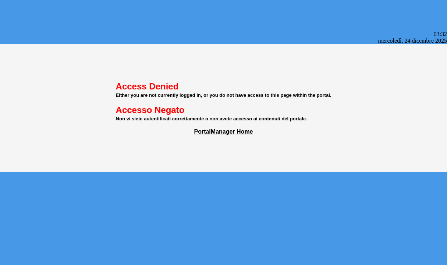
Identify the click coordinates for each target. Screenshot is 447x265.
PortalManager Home (223, 131)
